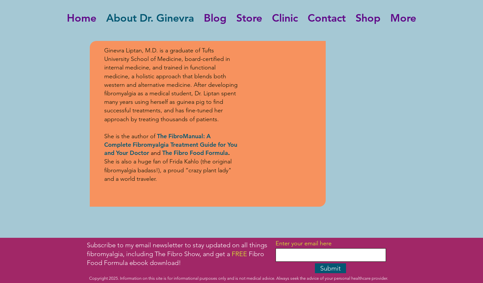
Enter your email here (304, 243)
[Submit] (330, 268)
